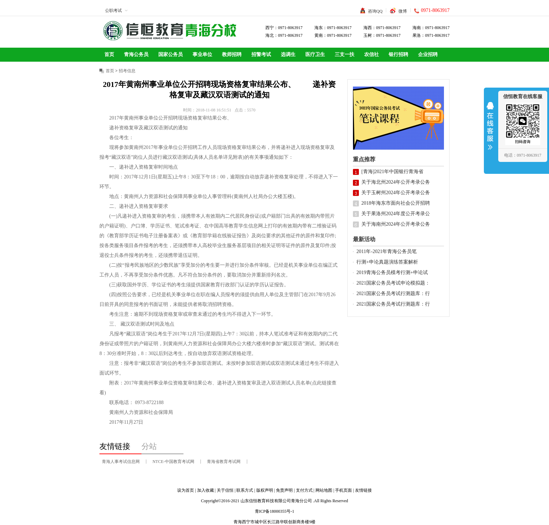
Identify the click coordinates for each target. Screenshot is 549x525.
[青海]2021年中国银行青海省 (392, 171)
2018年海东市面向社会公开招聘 (395, 203)
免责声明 (284, 490)
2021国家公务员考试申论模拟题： (393, 283)
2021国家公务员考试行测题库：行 (393, 293)
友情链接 (363, 490)
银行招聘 (398, 54)
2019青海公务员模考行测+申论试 (392, 272)
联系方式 (244, 490)
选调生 (288, 54)
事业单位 (202, 54)
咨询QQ (375, 11)
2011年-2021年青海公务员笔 (386, 251)
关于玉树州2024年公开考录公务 (395, 192)
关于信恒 (225, 490)
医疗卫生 (315, 54)
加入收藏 (205, 490)
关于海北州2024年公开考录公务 (395, 182)
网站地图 (323, 490)
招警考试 (261, 54)
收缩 (490, 130)
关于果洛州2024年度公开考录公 (395, 213)
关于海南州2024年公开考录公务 (395, 224)
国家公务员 (170, 54)
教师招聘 (232, 54)
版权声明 (264, 490)
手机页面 (343, 490)
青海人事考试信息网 (121, 461)
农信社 (371, 54)
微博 (402, 11)
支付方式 (304, 490)
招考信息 (127, 70)
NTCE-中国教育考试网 (173, 461)
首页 (109, 54)
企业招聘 (428, 54)
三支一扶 (344, 54)
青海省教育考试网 (224, 461)
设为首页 (185, 490)
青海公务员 (136, 54)
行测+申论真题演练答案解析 (387, 262)
